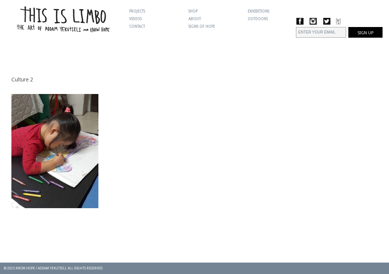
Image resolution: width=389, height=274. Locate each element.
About (194, 19)
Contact (137, 26)
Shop (193, 11)
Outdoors (258, 19)
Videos (135, 19)
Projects (137, 11)
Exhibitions (258, 11)
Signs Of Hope (201, 26)
